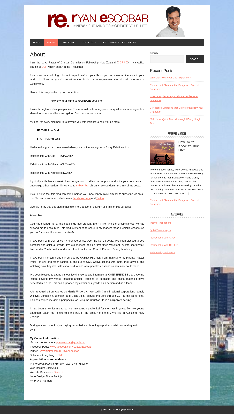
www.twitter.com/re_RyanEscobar (59, 351)
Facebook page (82, 198)
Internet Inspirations (161, 222)
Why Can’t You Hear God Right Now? (170, 77)
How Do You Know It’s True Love (188, 146)
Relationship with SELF (162, 252)
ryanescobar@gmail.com (70, 342)
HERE (59, 355)
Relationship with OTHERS (164, 245)
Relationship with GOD (162, 237)
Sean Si (58, 372)
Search (154, 53)
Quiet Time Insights (160, 230)
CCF (44, 66)
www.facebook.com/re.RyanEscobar (70, 346)
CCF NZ (123, 62)
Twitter (100, 198)
